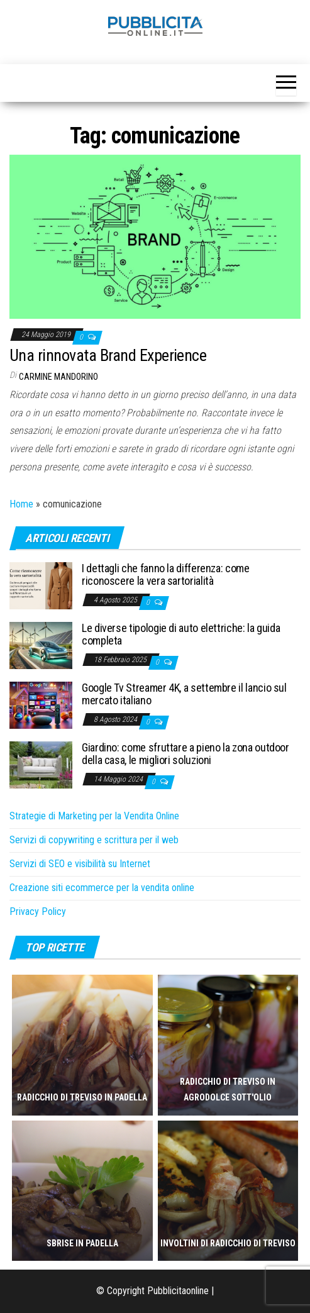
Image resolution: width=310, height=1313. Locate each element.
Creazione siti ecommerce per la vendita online (101, 888)
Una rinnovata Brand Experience (107, 355)
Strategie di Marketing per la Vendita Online (94, 816)
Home (21, 504)
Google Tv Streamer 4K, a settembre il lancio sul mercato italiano (184, 694)
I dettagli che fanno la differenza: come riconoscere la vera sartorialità (166, 574)
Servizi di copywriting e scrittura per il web (94, 840)
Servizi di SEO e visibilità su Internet (79, 864)
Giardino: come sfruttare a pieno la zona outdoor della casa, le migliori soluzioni (185, 754)
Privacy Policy (37, 911)
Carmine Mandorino (58, 377)
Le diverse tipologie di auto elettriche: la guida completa (181, 634)
